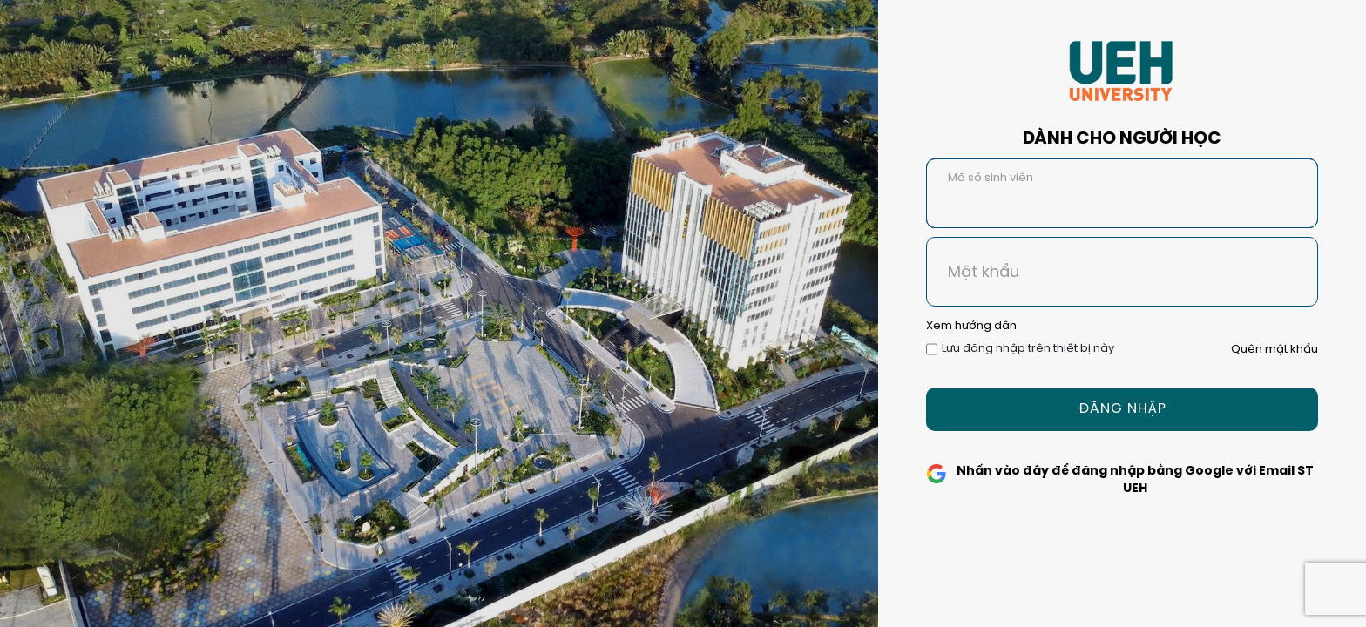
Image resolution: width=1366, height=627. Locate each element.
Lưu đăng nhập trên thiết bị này (1028, 348)
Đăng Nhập (1123, 408)
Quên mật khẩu (1274, 349)
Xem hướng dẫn (971, 326)
